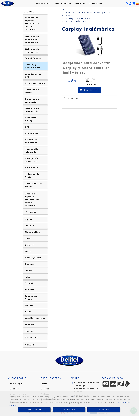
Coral (28, 238)
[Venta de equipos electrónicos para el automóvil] (26, 17)
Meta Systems (33, 257)
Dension (29, 245)
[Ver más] (26, 174)
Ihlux (28, 277)
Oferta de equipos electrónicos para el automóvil (32, 200)
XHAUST (29, 345)
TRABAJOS (43, 3)
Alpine (28, 219)
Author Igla (31, 337)
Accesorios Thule (35, 83)
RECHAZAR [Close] (69, 410)
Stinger (29, 305)
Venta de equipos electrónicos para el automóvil (32, 23)
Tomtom (29, 289)
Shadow (29, 324)
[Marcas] (26, 212)
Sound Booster (33, 58)
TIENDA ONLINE (62, 3)
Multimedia (31, 167)
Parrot (28, 251)
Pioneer (29, 225)
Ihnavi (28, 270)
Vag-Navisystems (35, 318)
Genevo (29, 264)
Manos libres (32, 133)
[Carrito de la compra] (134, 3)
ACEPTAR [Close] (103, 410)
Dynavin (29, 283)
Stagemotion (32, 232)
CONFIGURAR (34, 410)
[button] (130, 3)
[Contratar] (89, 90)
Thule (28, 311)
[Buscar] (127, 3)
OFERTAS (80, 3)
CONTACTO (95, 3)
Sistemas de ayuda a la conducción (32, 39)
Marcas (31, 212)
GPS (27, 127)
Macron (29, 331)
